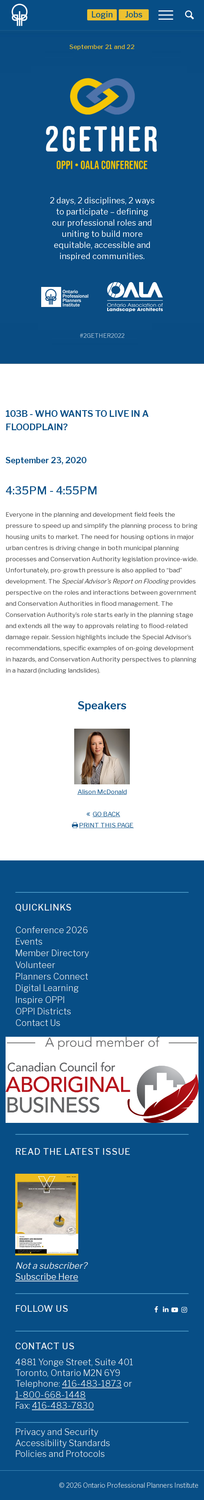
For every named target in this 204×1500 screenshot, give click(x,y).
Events (29, 941)
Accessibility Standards (62, 1443)
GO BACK (102, 814)
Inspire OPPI (40, 999)
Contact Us (37, 1022)
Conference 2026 (51, 930)
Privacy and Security (56, 1432)
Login (102, 14)
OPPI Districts (43, 1011)
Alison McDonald (102, 791)
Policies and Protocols (60, 1453)
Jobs (133, 14)
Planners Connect (51, 976)
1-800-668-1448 (50, 1394)
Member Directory (52, 953)
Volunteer (35, 965)
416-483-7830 (63, 1405)
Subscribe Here (46, 1276)
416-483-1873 (92, 1383)
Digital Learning (47, 988)
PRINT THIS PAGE (102, 825)
